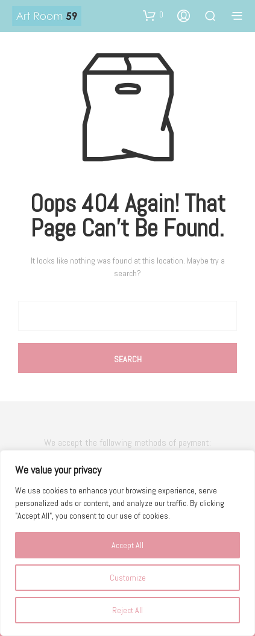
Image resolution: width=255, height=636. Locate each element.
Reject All (127, 610)
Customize (128, 577)
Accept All (127, 545)
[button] (153, 15)
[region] (127, 543)
